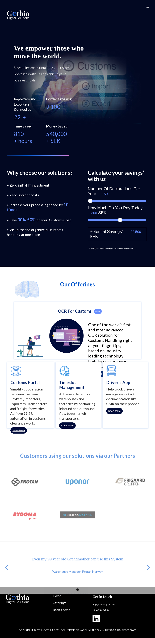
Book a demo (61, 609)
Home (57, 596)
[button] (148, 7)
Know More (18, 430)
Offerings (59, 602)
